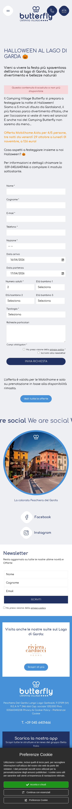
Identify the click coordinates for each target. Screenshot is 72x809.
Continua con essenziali (36, 792)
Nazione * (11, 240)
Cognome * (12, 199)
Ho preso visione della (26, 608)
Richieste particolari (17, 322)
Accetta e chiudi (36, 784)
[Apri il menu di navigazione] (8, 11)
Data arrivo (13, 254)
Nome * (10, 186)
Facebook (35, 517)
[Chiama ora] (52, 11)
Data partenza (15, 268)
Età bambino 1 (44, 281)
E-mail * (10, 213)
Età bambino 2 (14, 295)
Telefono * (12, 227)
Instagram (35, 532)
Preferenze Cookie (36, 800)
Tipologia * (12, 309)
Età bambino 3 (44, 295)
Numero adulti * (15, 281)
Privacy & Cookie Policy (36, 710)
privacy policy (57, 350)
